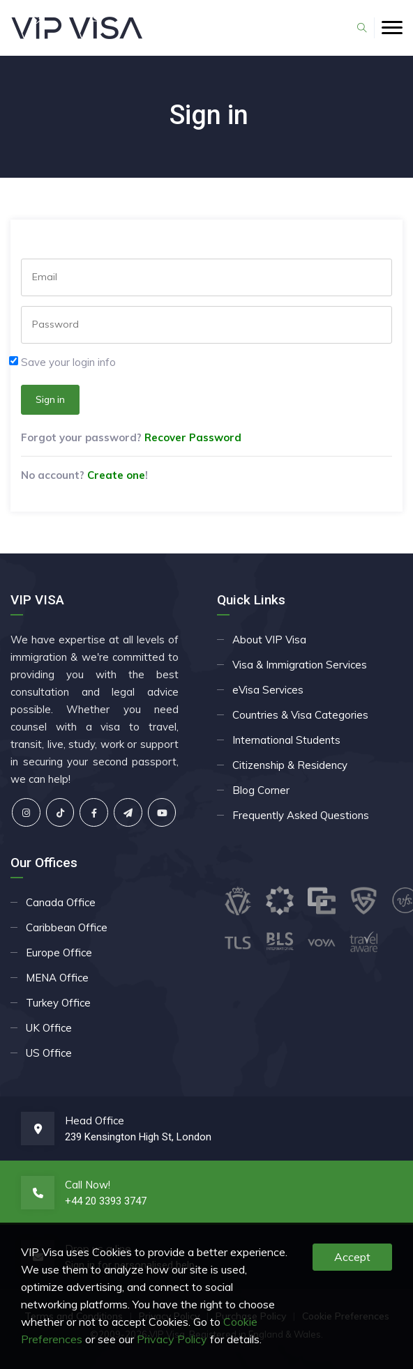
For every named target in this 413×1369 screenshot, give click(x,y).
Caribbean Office (66, 927)
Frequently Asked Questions (300, 815)
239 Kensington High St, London (138, 1137)
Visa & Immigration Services (299, 664)
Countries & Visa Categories (300, 714)
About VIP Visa (269, 639)
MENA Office (57, 977)
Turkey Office (58, 1002)
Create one (116, 475)
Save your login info (68, 362)
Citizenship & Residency (289, 765)
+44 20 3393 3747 (106, 1201)
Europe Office (59, 952)
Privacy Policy (172, 1339)
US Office (49, 1053)
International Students (286, 740)
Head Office (94, 1120)
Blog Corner (261, 790)
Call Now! (87, 1184)
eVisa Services (267, 689)
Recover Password (192, 437)
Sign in (50, 399)
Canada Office (61, 902)
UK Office (49, 1027)
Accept (352, 1257)
